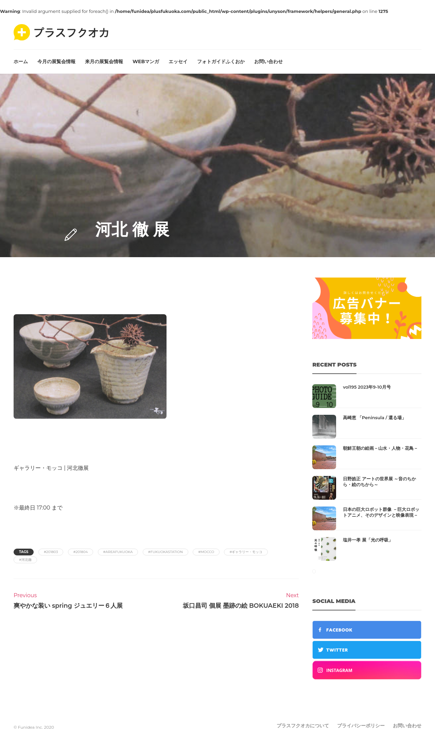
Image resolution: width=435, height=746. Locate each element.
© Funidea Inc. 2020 (34, 727)
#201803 (51, 552)
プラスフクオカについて (303, 726)
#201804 (80, 552)
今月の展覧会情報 (56, 61)
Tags (23, 552)
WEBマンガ (146, 61)
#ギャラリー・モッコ (245, 552)
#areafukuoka (118, 552)
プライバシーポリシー (361, 726)
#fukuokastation (165, 552)
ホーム (21, 61)
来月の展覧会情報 (104, 61)
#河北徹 (25, 559)
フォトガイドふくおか (221, 61)
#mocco (206, 552)
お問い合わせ (268, 61)
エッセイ (178, 61)
